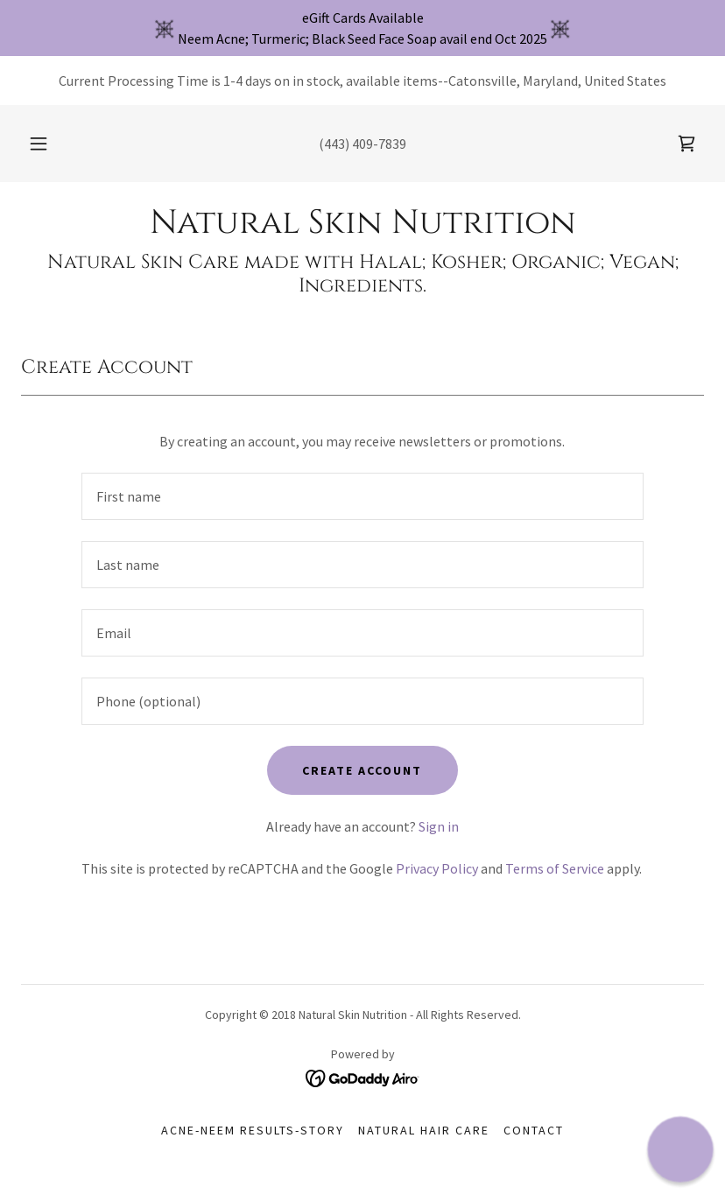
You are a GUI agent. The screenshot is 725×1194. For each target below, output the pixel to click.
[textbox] (362, 496)
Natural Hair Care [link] (423, 1130)
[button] (51, 143)
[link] (686, 143)
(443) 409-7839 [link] (362, 143)
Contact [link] (533, 1130)
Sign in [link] (439, 826)
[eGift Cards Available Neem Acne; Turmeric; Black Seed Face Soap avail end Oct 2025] (362, 28)
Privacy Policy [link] (437, 868)
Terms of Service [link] (554, 868)
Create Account (362, 770)
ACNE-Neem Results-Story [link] (252, 1130)
